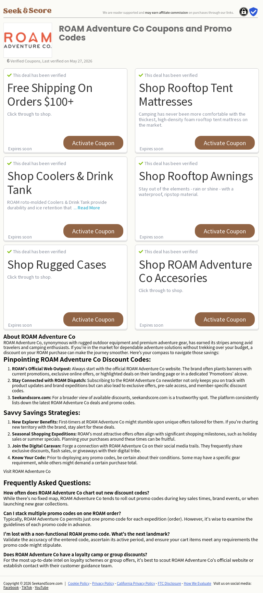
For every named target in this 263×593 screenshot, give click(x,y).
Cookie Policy (79, 583)
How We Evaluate (197, 583)
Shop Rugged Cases (56, 264)
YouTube (42, 587)
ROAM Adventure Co (31, 471)
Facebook (11, 587)
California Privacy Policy (136, 583)
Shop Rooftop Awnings (196, 175)
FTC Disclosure (169, 583)
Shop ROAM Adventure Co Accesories (195, 270)
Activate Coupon (93, 143)
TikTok (27, 587)
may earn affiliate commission (166, 12)
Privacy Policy (103, 583)
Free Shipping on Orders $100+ (49, 93)
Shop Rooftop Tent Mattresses (186, 93)
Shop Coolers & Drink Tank (60, 182)
